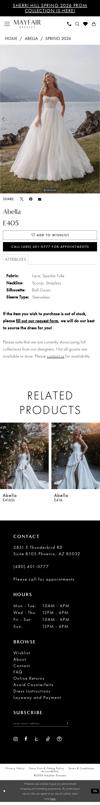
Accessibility (50, 774)
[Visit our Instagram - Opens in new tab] (15, 742)
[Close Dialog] (4, 794)
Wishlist (22, 655)
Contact (21, 668)
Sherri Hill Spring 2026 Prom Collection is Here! (50, 8)
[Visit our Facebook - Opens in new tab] (25, 742)
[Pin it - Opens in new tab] (31, 199)
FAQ (18, 674)
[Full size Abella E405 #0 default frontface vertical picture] (50, 119)
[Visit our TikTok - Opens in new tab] (48, 742)
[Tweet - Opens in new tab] (22, 199)
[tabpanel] (50, 119)
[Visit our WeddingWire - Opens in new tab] (59, 742)
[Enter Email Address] (41, 726)
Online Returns (29, 681)
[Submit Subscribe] (65, 726)
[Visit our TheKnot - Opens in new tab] (36, 742)
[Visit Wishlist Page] (85, 24)
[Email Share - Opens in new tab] (39, 199)
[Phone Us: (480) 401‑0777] (69, 24)
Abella (31, 38)
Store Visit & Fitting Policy (46, 771)
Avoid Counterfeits (33, 687)
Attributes (15, 262)
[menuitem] (7, 24)
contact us (55, 358)
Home (11, 38)
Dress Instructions (32, 693)
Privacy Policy (15, 771)
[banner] (27, 24)
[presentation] (24, 458)
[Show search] (77, 24)
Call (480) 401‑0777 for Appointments (51, 248)
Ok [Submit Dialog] (95, 794)
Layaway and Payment (37, 700)
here (52, 801)
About (19, 661)
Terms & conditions (81, 771)
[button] (7, 24)
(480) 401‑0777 (31, 569)
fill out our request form (37, 323)
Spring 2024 (58, 38)
